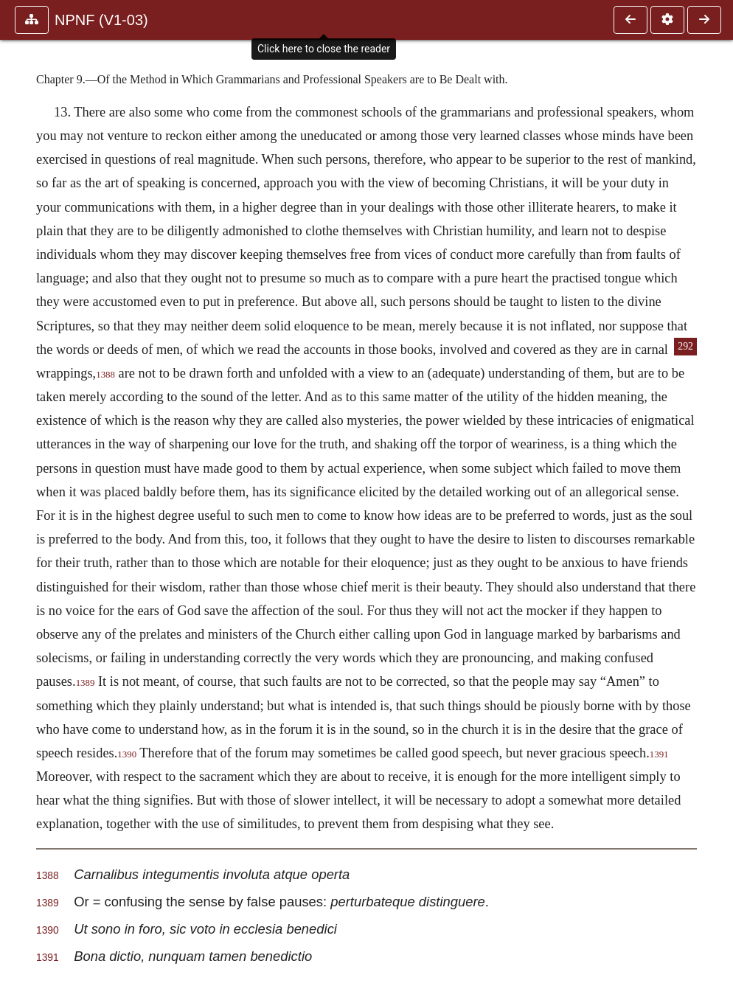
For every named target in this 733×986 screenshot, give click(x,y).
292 (685, 346)
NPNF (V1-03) (101, 20)
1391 (659, 754)
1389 (85, 683)
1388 (105, 374)
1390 (126, 754)
